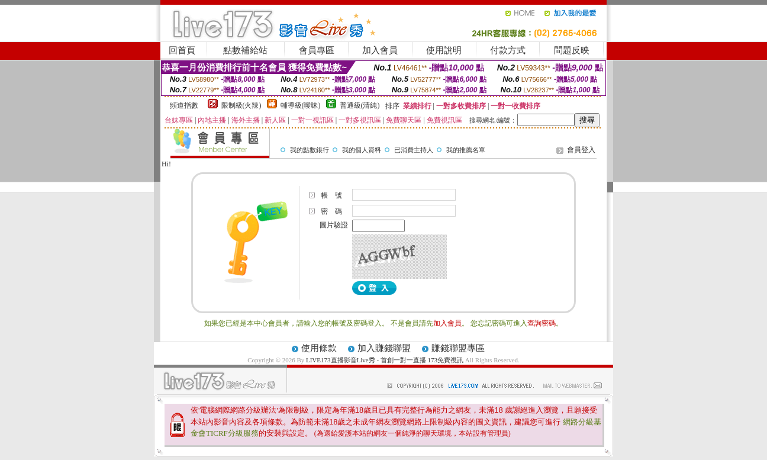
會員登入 (581, 150)
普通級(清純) (360, 105)
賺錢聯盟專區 (458, 348)
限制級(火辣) (241, 105)
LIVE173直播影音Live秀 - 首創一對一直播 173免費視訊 (384, 360)
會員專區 (316, 50)
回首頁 (182, 50)
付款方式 (508, 50)
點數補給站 (245, 50)
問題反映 (571, 50)
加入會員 (380, 50)
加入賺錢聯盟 (384, 348)
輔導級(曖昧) (301, 105)
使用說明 (444, 50)
